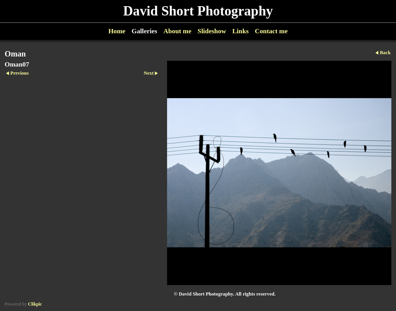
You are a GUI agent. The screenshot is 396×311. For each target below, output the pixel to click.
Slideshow (212, 31)
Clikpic (35, 304)
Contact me (271, 31)
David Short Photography (198, 11)
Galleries (144, 31)
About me (177, 31)
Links (240, 31)
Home (116, 31)
